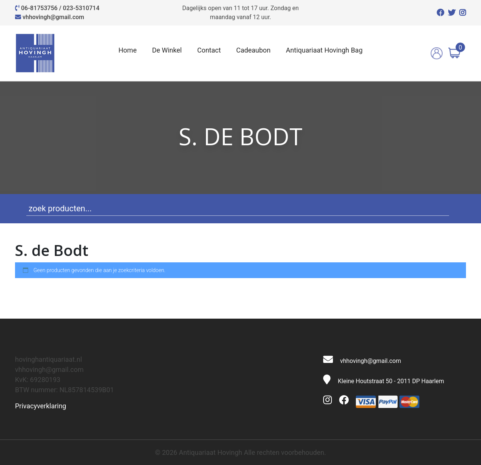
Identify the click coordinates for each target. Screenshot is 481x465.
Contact (209, 50)
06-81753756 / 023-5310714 (60, 8)
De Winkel (167, 50)
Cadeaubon (253, 50)
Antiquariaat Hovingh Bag (324, 50)
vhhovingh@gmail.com (53, 17)
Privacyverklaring (40, 406)
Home (127, 50)
